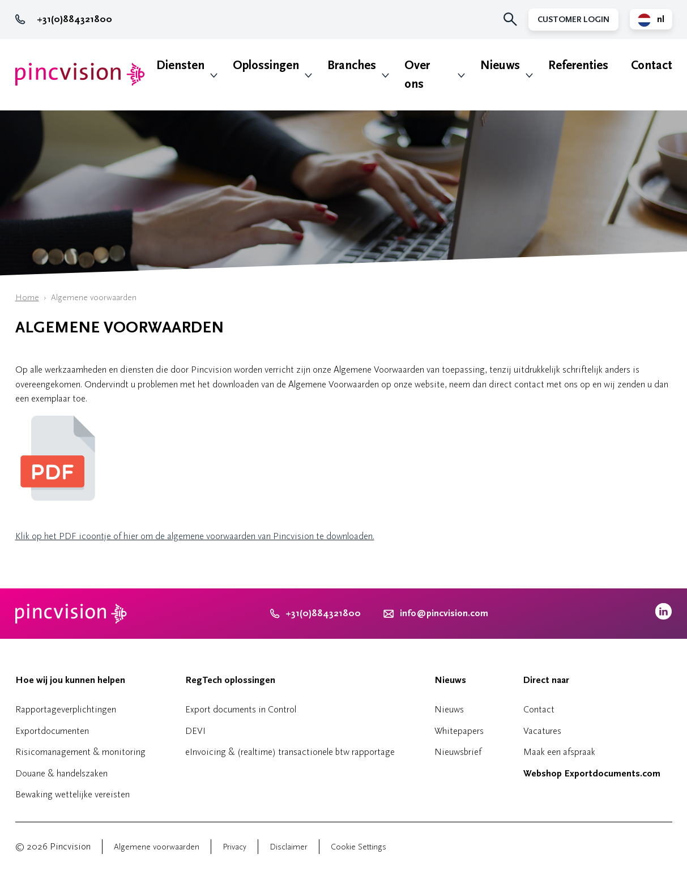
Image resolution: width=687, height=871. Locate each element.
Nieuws (500, 65)
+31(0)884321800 (63, 19)
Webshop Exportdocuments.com (591, 773)
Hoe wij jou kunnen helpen (70, 680)
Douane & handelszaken (61, 773)
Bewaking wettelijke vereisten (72, 794)
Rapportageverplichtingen (65, 709)
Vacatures (542, 730)
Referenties (578, 65)
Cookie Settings (358, 847)
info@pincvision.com (444, 613)
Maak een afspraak (559, 751)
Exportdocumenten (52, 730)
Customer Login (573, 19)
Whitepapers (459, 730)
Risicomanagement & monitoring (80, 751)
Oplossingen (266, 65)
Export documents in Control (240, 709)
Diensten (180, 65)
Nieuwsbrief (457, 751)
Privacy (234, 847)
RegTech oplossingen (230, 680)
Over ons (417, 74)
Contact (651, 65)
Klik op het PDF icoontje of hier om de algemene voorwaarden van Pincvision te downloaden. (194, 536)
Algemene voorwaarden (156, 847)
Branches (351, 65)
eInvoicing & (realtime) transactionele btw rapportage (290, 751)
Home (27, 297)
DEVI (195, 730)
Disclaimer (289, 847)
